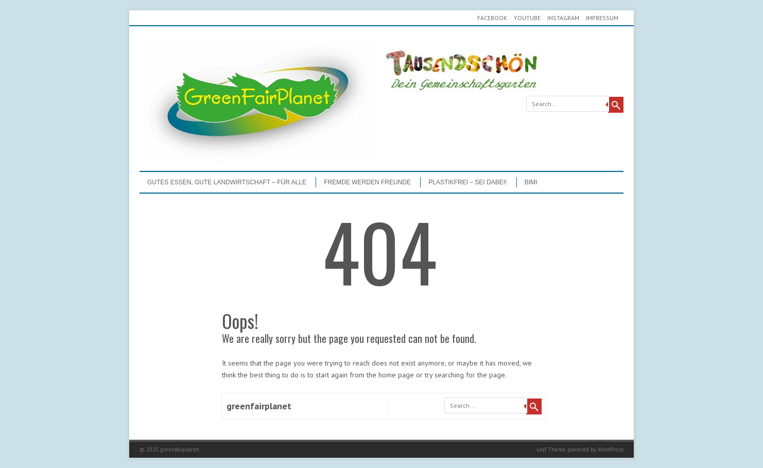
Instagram (563, 18)
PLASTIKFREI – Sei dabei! (467, 182)
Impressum (602, 18)
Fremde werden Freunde (367, 182)
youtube (527, 18)
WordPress (610, 449)
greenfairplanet (259, 406)
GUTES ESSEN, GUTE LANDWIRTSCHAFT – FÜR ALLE (226, 182)
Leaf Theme (551, 449)
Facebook (492, 18)
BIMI (531, 182)
